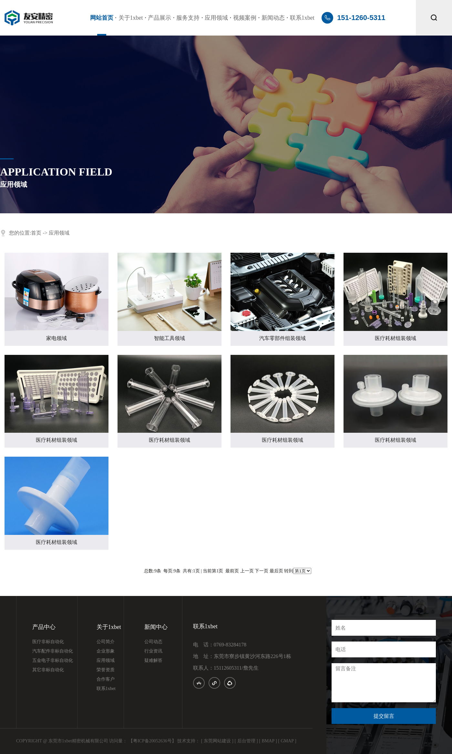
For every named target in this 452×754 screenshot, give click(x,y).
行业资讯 (153, 651)
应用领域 (216, 18)
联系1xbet (302, 18)
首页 (36, 233)
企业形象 (106, 651)
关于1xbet (130, 18)
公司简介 (106, 642)
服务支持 (188, 18)
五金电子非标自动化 (52, 660)
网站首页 (101, 18)
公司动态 (153, 642)
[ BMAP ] (268, 740)
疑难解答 (153, 660)
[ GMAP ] (287, 740)
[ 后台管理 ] (246, 740)
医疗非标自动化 (48, 642)
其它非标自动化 (48, 670)
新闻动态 (273, 18)
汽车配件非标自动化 (52, 651)
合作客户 (106, 679)
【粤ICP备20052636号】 (152, 740)
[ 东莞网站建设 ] (217, 740)
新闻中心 (156, 627)
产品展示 (159, 18)
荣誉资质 (106, 670)
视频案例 (244, 18)
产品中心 (44, 627)
